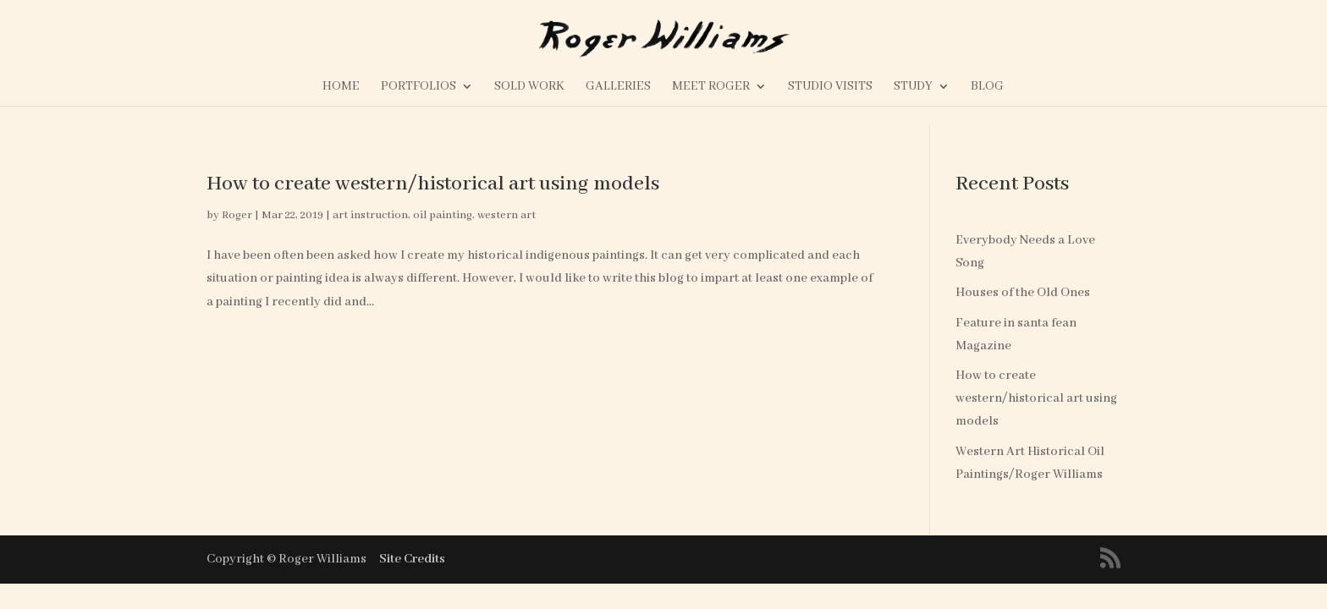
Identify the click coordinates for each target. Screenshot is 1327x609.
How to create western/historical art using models (432, 184)
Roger (237, 215)
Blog (987, 87)
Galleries (618, 87)
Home (341, 87)
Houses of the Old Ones (1022, 292)
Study (913, 87)
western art (506, 215)
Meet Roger (711, 87)
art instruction (370, 215)
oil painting (442, 215)
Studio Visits (830, 87)
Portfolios (418, 87)
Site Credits (412, 559)
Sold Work (529, 87)
